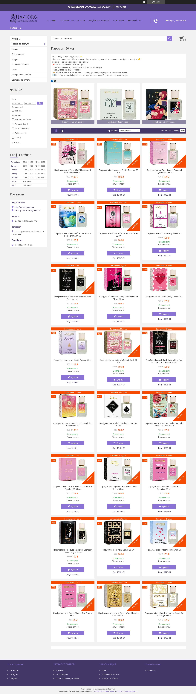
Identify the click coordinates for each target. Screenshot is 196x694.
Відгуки (15, 59)
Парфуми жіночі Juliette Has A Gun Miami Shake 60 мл (118, 487)
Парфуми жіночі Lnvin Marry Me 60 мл (164, 233)
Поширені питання (20, 64)
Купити (74, 190)
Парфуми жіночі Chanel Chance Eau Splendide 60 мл (164, 487)
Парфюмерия (62, 674)
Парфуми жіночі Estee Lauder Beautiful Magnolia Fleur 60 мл (164, 171)
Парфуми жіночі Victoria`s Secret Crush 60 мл (118, 361)
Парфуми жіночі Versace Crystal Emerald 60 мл (118, 171)
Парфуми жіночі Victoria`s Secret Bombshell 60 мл (118, 234)
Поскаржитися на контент (104, 691)
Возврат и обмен (110, 678)
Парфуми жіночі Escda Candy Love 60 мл (164, 296)
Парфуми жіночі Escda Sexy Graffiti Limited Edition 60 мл (118, 297)
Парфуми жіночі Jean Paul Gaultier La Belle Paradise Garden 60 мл (164, 424)
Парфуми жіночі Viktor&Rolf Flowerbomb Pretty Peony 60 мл (72, 171)
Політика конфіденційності (127, 691)
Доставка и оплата (110, 674)
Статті (15, 69)
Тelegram (14, 678)
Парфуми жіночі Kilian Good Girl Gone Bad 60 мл (118, 424)
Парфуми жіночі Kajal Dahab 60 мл (118, 550)
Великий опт (135, 20)
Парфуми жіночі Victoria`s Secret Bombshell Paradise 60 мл (72, 424)
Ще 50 (17, 142)
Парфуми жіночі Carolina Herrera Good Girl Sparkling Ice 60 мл (164, 614)
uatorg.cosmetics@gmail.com (28, 210)
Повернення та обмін (21, 74)
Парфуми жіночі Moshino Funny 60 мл (164, 550)
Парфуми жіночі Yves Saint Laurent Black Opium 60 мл (72, 297)
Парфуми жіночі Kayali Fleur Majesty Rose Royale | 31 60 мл (73, 487)
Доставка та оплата (21, 80)
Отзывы (151, 670)
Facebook (14, 670)
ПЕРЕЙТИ (120, 7)
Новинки (59, 670)
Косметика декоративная (67, 678)
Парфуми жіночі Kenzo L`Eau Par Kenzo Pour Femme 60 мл (73, 234)
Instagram (14, 674)
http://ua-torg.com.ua (24, 207)
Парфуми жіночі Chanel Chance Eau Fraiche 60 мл (72, 614)
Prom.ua (111, 689)
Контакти (118, 20)
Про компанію (18, 54)
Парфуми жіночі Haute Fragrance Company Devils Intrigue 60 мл (72, 551)
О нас (104, 670)
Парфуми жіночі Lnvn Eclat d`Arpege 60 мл (73, 360)
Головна (52, 20)
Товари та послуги (71, 20)
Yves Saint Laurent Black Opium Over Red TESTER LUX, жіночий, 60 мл (164, 361)
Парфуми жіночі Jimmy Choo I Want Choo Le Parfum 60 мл (118, 614)
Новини (15, 49)
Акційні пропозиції (99, 20)
